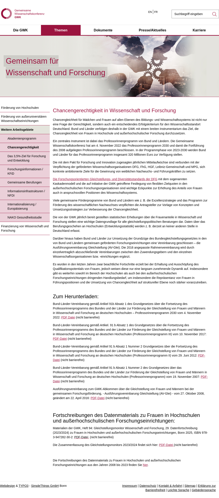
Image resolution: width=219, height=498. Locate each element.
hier (145, 465)
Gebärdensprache (204, 490)
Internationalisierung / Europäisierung (22, 206)
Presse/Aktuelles (152, 30)
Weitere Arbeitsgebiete (17, 129)
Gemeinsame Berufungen (25, 182)
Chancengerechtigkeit (23, 147)
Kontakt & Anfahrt (170, 485)
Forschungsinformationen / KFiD (25, 171)
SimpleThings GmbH (45, 485)
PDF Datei (68, 317)
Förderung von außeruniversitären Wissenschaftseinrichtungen (24, 119)
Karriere (199, 30)
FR (156, 12)
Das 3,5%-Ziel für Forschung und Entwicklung (27, 158)
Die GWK (20, 30)
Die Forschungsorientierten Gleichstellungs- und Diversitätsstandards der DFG (105, 179)
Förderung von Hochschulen (20, 107)
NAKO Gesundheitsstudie (25, 217)
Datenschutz (147, 485)
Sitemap (189, 485)
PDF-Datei (60, 338)
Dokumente (103, 30)
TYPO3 (24, 485)
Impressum (129, 485)
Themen (60, 30)
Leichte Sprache (178, 490)
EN (150, 12)
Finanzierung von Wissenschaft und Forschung (25, 228)
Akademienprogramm (22, 138)
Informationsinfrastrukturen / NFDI (26, 193)
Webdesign (7, 485)
